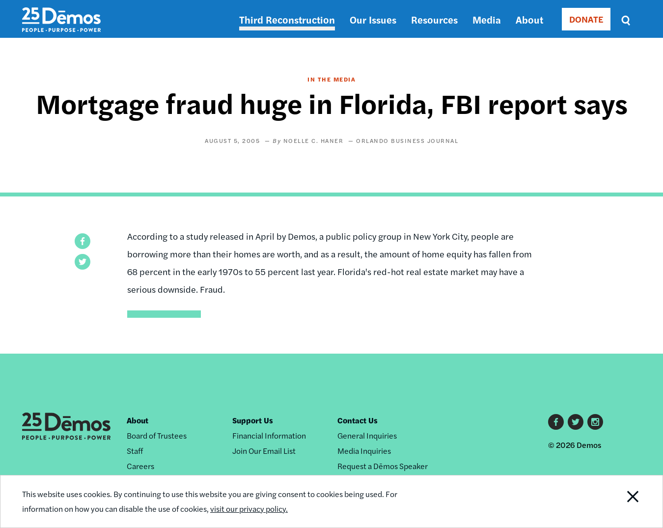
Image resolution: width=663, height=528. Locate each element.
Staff (135, 450)
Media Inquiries (364, 450)
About (529, 19)
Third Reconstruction (287, 19)
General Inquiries (367, 435)
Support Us (252, 420)
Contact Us (357, 420)
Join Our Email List (264, 450)
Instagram (595, 422)
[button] (82, 241)
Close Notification (621, 501)
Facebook (556, 422)
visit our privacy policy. (249, 508)
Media (486, 19)
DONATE (586, 19)
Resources (434, 19)
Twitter (575, 422)
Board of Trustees (157, 435)
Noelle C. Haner (313, 140)
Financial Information (269, 435)
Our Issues (373, 19)
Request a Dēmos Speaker (382, 466)
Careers (140, 466)
